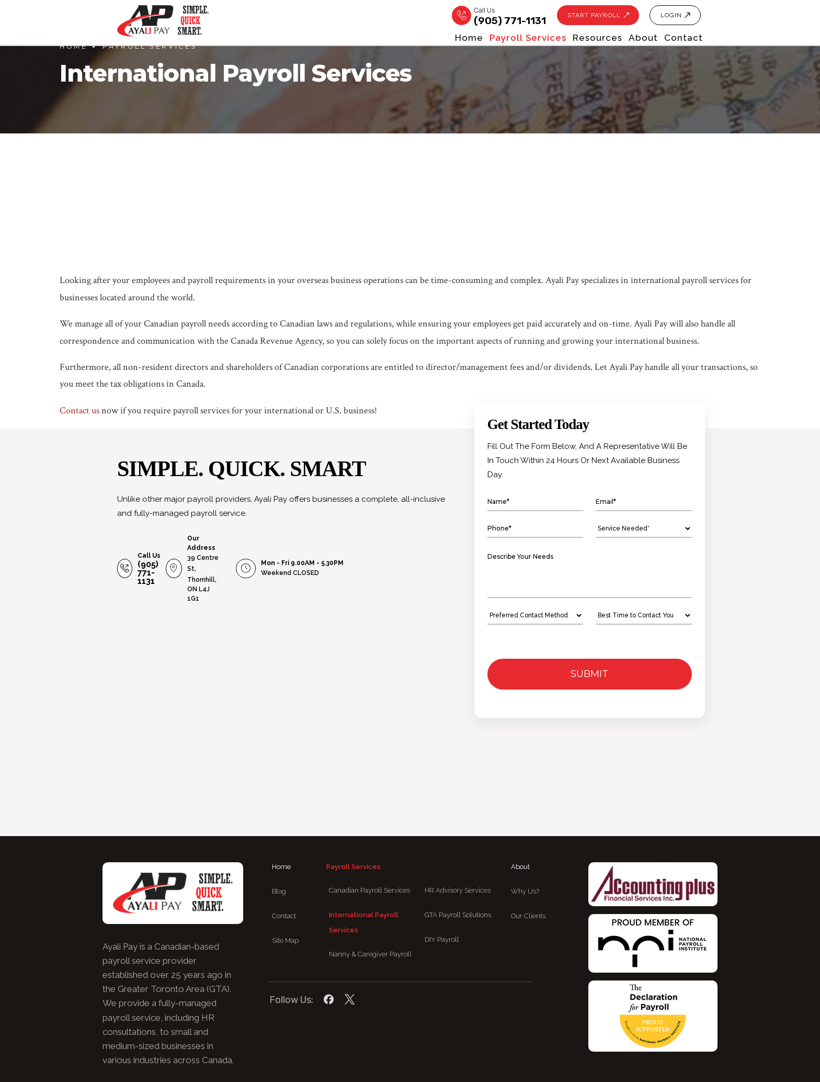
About (615, 38)
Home (358, 38)
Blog (279, 846)
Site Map (285, 895)
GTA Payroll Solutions (458, 870)
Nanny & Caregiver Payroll (370, 909)
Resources (542, 38)
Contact (683, 38)
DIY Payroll (442, 894)
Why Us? (525, 846)
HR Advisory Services (458, 845)
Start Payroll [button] (591, 15)
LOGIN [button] (674, 15)
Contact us (79, 410)
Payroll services (444, 38)
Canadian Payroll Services (369, 845)
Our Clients (528, 871)
